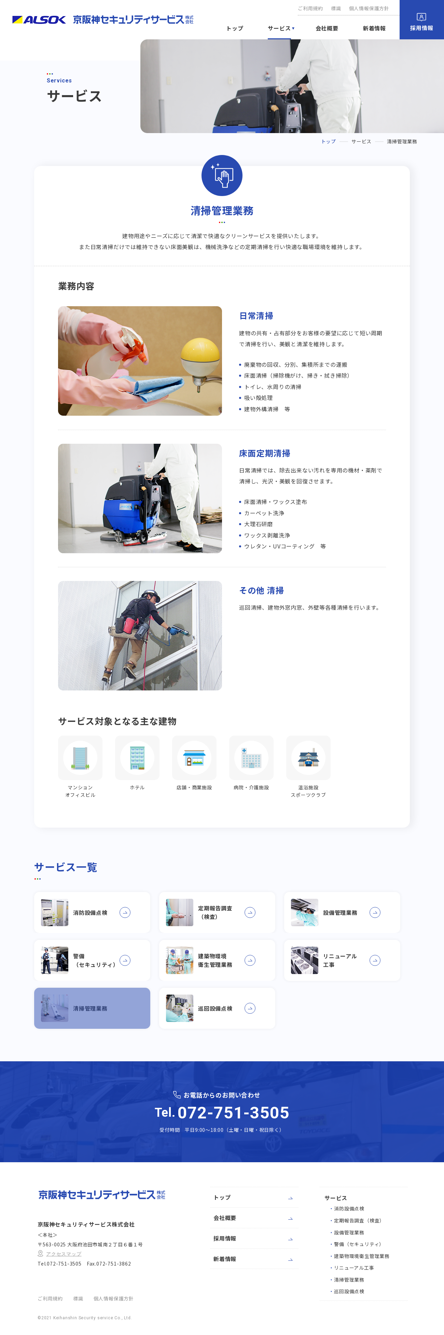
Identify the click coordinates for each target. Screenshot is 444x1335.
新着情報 (374, 28)
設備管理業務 (346, 1232)
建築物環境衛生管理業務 (359, 1256)
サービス (279, 28)
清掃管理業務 (346, 1279)
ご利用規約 (310, 8)
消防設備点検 (346, 1208)
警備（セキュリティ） (356, 1244)
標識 (336, 8)
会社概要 (327, 28)
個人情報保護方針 (369, 8)
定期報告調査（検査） (357, 1220)
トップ (234, 28)
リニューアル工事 (351, 1267)
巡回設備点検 (346, 1291)
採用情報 (421, 28)
